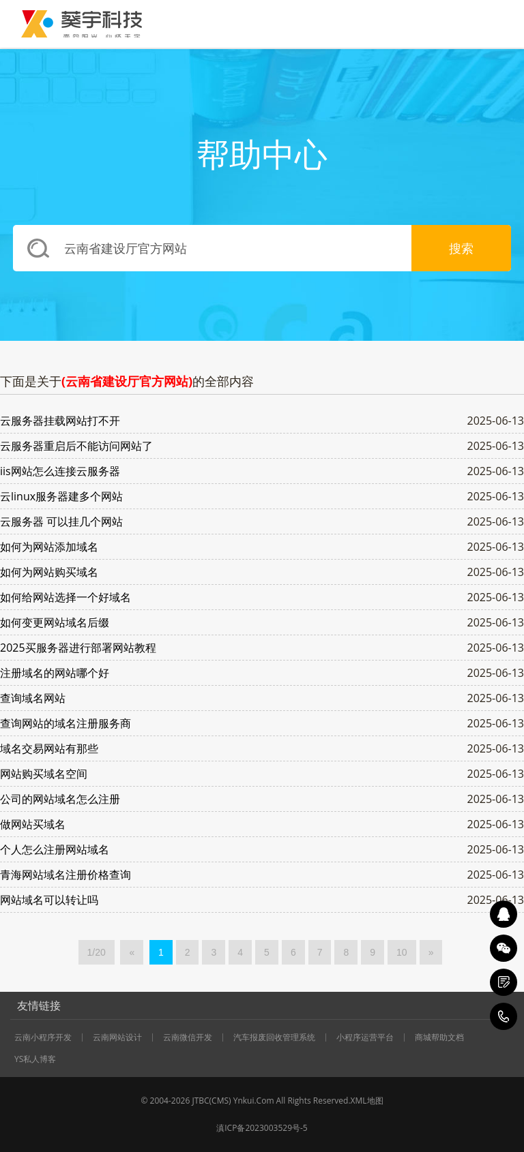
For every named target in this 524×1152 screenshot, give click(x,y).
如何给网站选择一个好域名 (65, 597)
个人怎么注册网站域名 (54, 849)
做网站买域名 (33, 824)
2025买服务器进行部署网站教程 (78, 647)
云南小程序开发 (43, 1037)
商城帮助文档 (439, 1037)
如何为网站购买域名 (49, 571)
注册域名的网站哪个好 (54, 672)
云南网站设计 (117, 1037)
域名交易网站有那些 (49, 748)
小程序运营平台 (365, 1037)
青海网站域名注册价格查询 (65, 874)
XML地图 (367, 1100)
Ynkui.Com (253, 1100)
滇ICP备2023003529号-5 (261, 1128)
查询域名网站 (33, 698)
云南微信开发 (187, 1037)
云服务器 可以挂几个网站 (61, 521)
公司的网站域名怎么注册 (60, 798)
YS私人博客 (35, 1059)
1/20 (96, 952)
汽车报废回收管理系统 (274, 1037)
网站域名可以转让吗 (49, 899)
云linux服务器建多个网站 (61, 496)
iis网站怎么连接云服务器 (60, 471)
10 (401, 952)
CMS (220, 1100)
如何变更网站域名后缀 (54, 622)
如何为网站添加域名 (49, 546)
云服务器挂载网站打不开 (60, 420)
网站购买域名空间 (43, 773)
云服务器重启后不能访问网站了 (76, 445)
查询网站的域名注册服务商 (65, 723)
